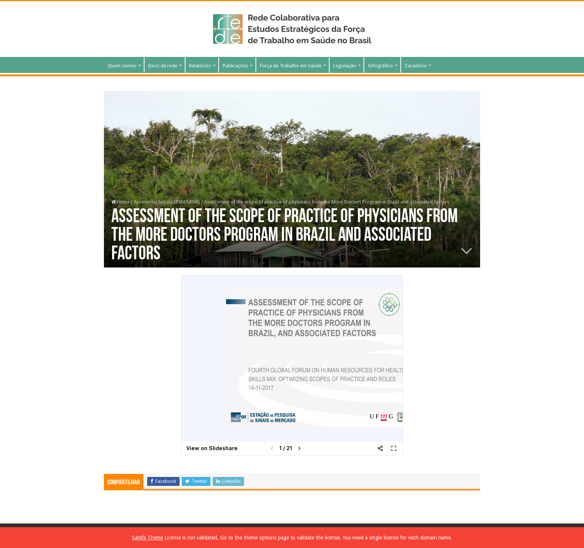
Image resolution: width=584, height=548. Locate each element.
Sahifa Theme (147, 538)
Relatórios (200, 65)
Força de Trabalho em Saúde (290, 65)
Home (120, 202)
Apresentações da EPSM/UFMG (167, 202)
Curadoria (415, 65)
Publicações (235, 65)
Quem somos (122, 65)
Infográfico (380, 65)
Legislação (344, 65)
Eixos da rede (162, 65)
